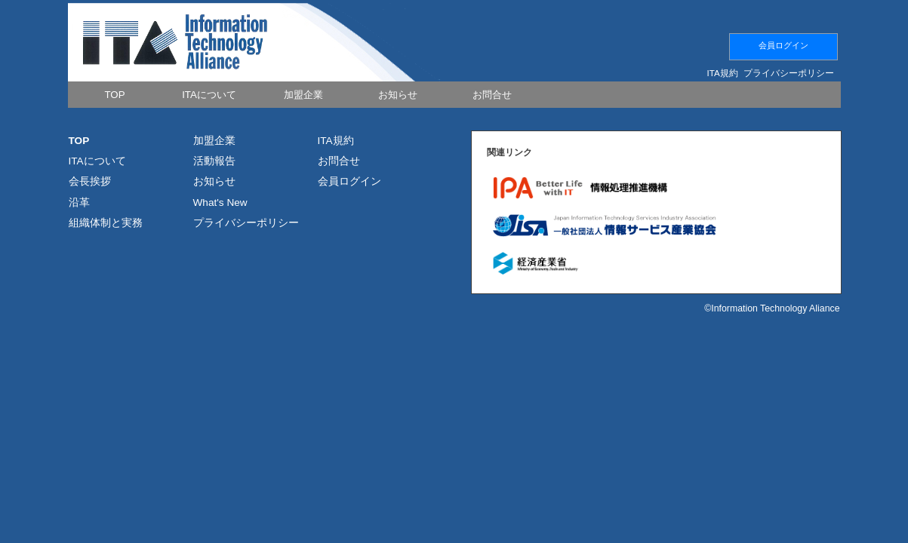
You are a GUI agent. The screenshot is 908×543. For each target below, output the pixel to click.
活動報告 (214, 161)
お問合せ (339, 161)
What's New (220, 202)
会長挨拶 (90, 181)
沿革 (79, 202)
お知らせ (214, 181)
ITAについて (97, 161)
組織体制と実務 (106, 223)
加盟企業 (214, 140)
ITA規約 (722, 73)
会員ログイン (783, 45)
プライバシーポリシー (788, 73)
